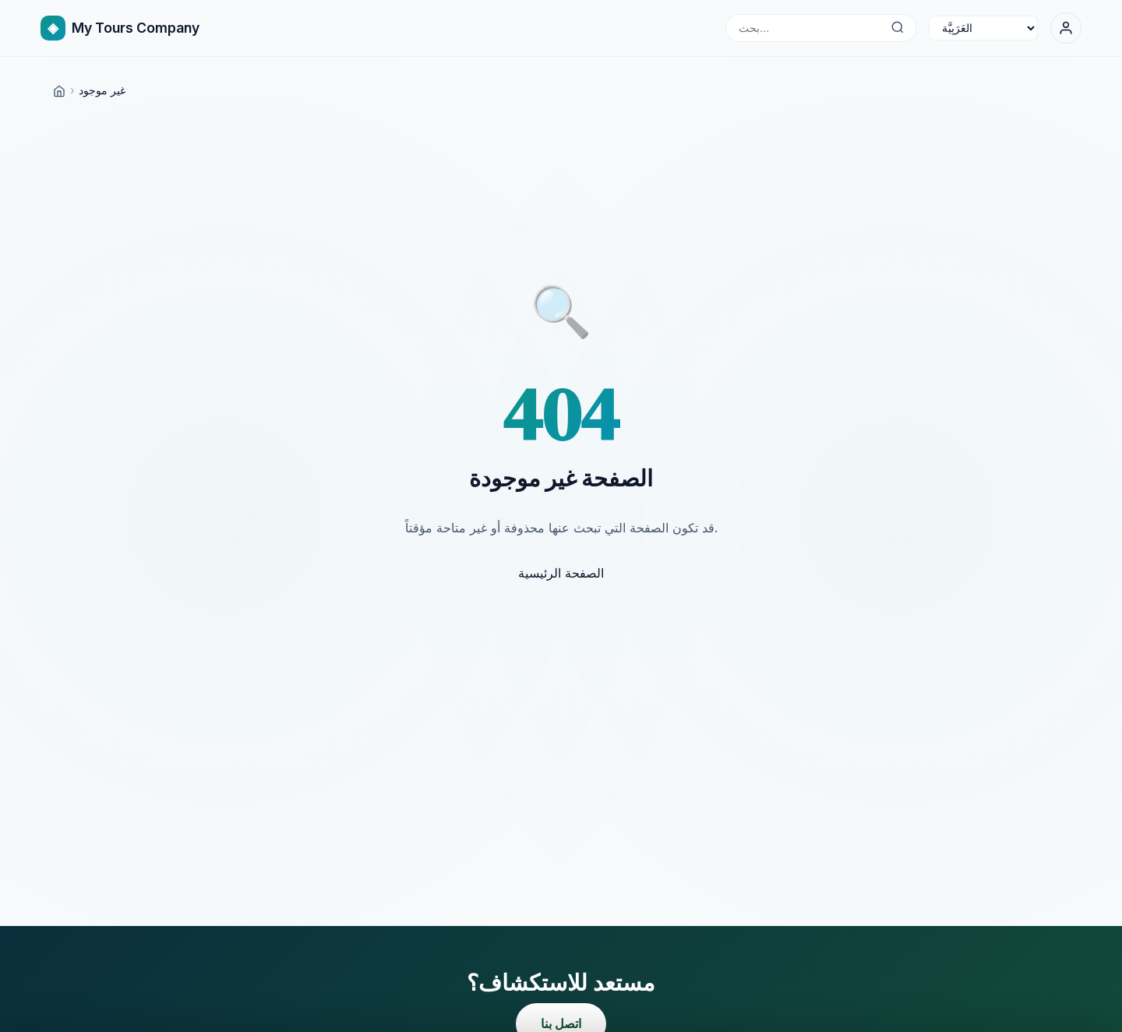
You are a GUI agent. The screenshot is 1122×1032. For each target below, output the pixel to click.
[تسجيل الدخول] (1065, 28)
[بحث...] (897, 28)
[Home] (59, 90)
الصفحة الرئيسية (561, 573)
